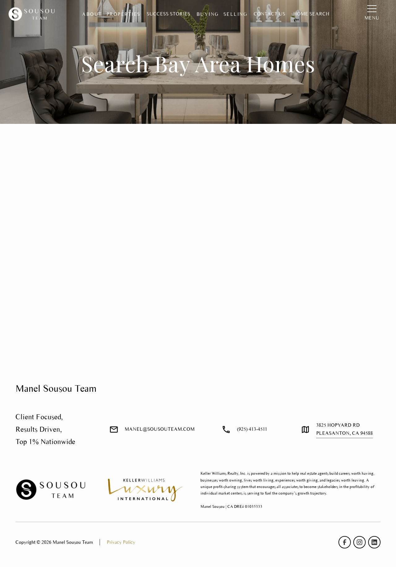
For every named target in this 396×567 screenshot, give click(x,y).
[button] (92, 14)
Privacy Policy (121, 542)
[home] (33, 14)
